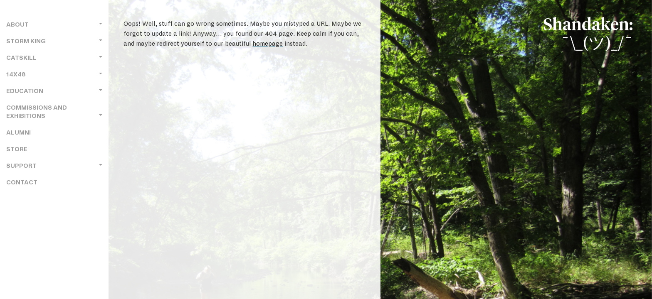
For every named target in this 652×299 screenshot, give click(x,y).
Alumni (18, 133)
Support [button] (54, 166)
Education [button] (54, 91)
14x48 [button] (54, 74)
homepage (267, 43)
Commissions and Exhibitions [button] (54, 112)
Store (16, 149)
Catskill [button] (54, 58)
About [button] (54, 25)
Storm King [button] (54, 41)
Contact (21, 182)
